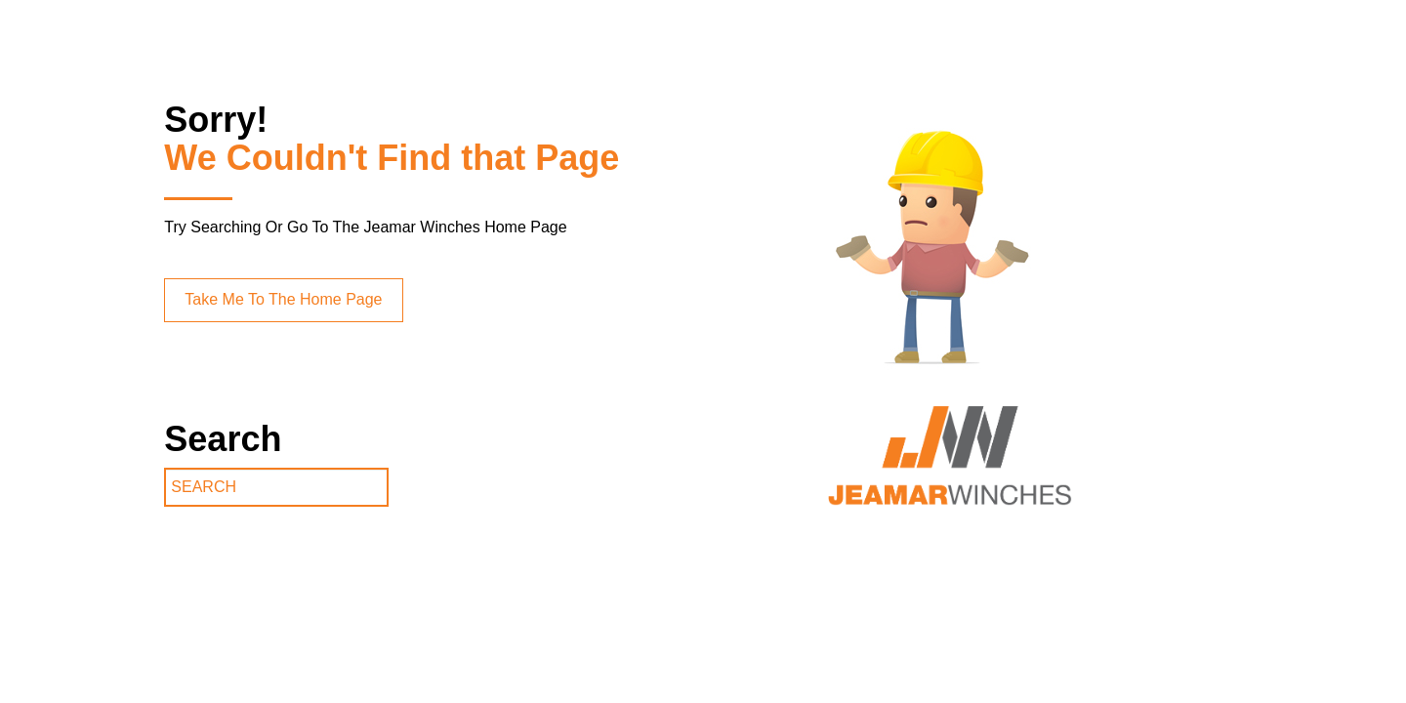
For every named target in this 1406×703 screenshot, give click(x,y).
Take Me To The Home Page (283, 299)
